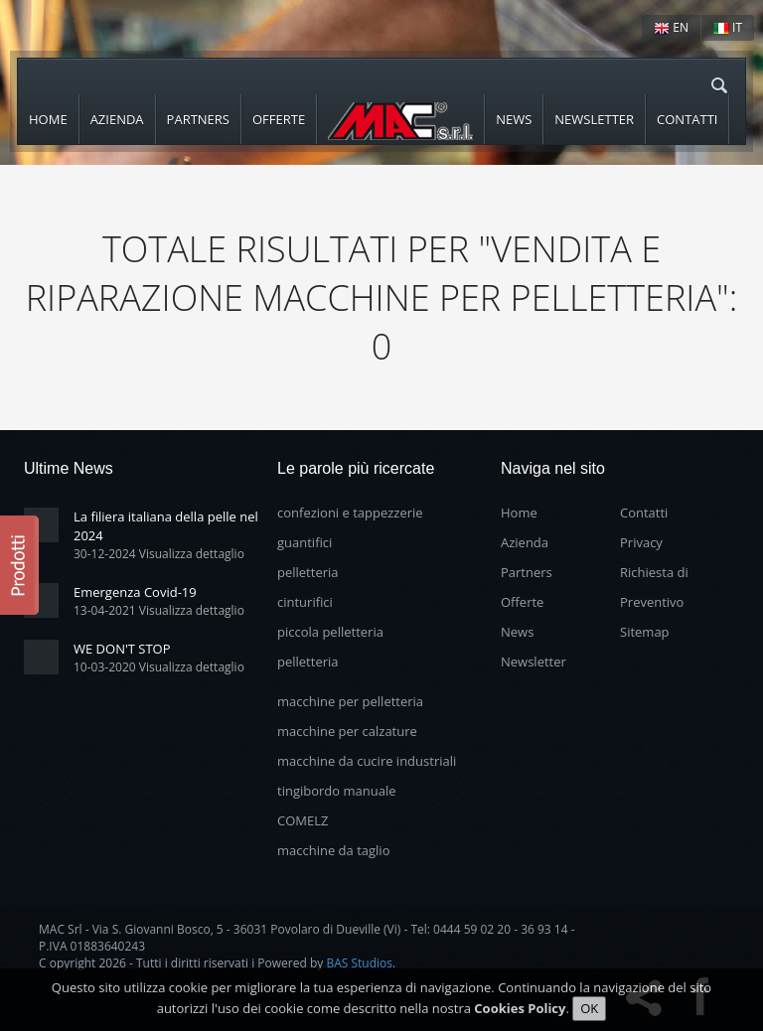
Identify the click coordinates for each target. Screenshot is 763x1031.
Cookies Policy (519, 1009)
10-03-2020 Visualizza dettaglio (159, 667)
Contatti (687, 119)
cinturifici (305, 602)
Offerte (278, 119)
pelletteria (308, 572)
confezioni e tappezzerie (350, 512)
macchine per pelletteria (350, 701)
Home (48, 119)
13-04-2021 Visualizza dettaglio (159, 610)
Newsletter (594, 119)
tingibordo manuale (336, 791)
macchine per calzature (347, 731)
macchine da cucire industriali (366, 761)
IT (727, 27)
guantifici (304, 542)
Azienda (117, 119)
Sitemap (645, 632)
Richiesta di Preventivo (654, 587)
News (514, 119)
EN (671, 27)
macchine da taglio (333, 850)
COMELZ (302, 820)
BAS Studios (359, 963)
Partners (198, 119)
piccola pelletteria (330, 632)
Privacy (641, 542)
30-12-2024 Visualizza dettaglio (159, 553)
